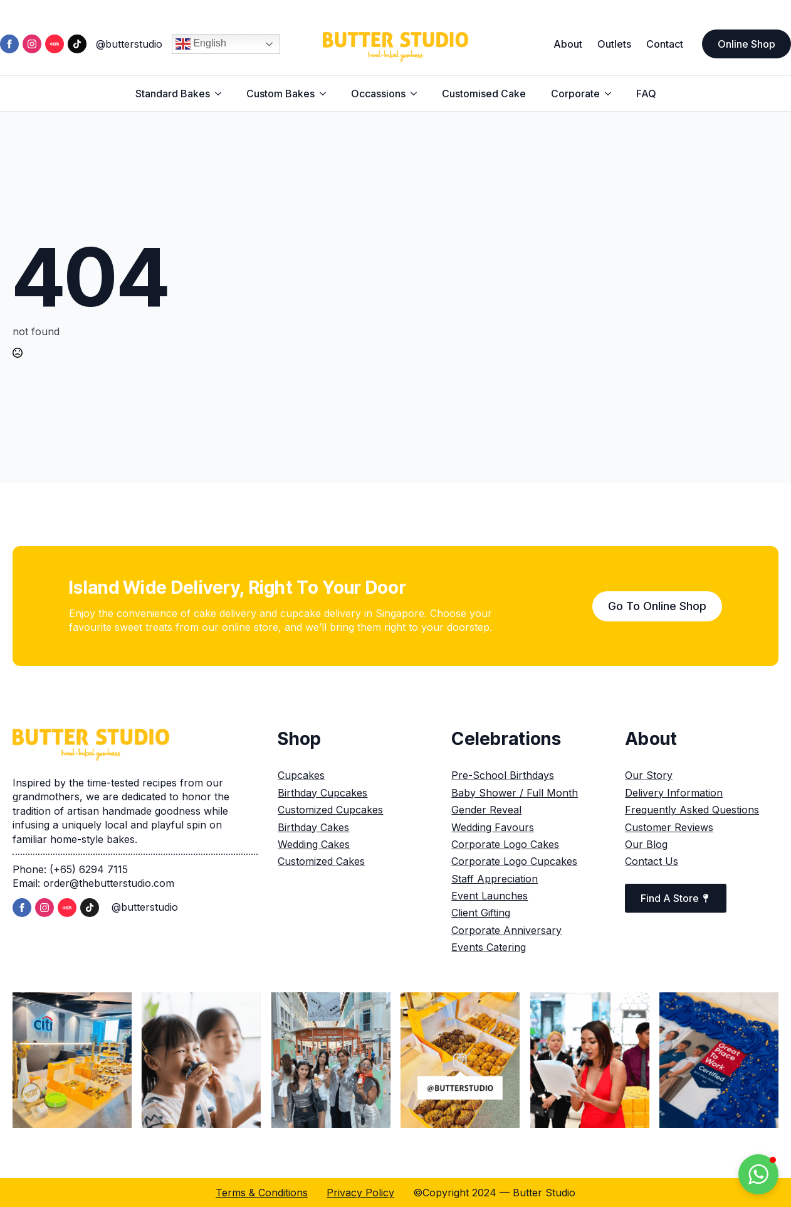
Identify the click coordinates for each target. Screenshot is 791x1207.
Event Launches (489, 895)
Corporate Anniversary (506, 930)
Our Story (649, 775)
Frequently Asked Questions (692, 809)
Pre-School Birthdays (502, 775)
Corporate (575, 93)
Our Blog (646, 844)
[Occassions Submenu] (417, 93)
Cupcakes (301, 775)
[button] (758, 1174)
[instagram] (32, 44)
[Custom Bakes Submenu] (326, 93)
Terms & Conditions (262, 1192)
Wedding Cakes (314, 844)
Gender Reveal (486, 809)
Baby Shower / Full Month (514, 792)
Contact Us (651, 861)
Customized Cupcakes (330, 809)
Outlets (614, 44)
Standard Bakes (172, 93)
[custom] (54, 44)
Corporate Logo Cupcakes (514, 861)
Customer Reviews (669, 827)
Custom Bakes (280, 93)
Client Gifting (480, 912)
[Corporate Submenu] (612, 93)
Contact (664, 44)
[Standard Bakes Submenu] (222, 93)
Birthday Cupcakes (322, 792)
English (200, 43)
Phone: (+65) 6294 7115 (70, 869)
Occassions (378, 93)
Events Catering (488, 947)
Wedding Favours (492, 827)
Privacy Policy (360, 1192)
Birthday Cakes (313, 827)
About (567, 44)
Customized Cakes (321, 861)
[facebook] (9, 44)
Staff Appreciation (494, 878)
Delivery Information (674, 792)
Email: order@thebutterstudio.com (93, 883)
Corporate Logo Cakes (505, 844)
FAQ (646, 93)
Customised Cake (484, 93)
